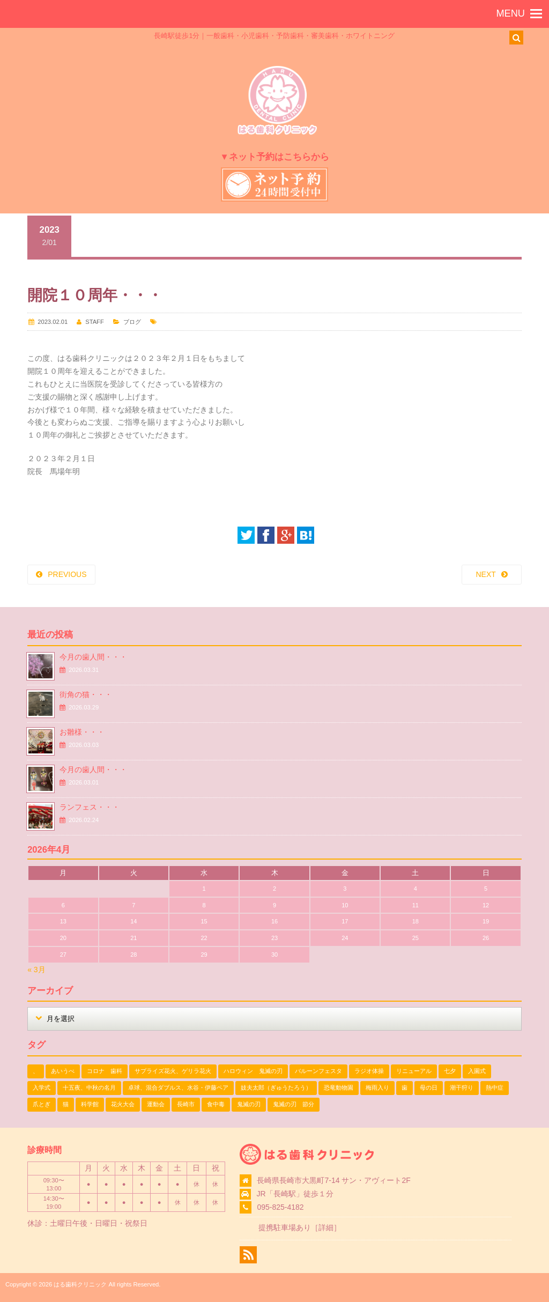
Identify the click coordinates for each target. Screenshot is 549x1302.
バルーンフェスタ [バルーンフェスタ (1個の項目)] (318, 1071)
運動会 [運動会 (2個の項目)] (156, 1104)
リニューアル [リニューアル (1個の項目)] (414, 1071)
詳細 (325, 1227)
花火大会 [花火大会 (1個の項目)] (123, 1104)
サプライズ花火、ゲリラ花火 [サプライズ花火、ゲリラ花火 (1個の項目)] (173, 1071)
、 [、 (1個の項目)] (36, 1071)
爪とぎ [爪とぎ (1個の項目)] (41, 1104)
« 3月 (36, 969)
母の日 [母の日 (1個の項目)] (428, 1087)
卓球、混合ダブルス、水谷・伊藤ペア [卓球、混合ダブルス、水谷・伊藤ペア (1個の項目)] (178, 1087)
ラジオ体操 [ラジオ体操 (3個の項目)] (369, 1071)
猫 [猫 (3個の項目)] (66, 1104)
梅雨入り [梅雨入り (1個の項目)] (377, 1087)
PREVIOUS (67, 574)
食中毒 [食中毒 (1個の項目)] (216, 1104)
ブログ (132, 322)
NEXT (485, 574)
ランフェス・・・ (90, 807)
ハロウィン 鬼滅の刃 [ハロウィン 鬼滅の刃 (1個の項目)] (253, 1071)
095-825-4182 (280, 1207)
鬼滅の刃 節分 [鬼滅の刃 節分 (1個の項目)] (293, 1104)
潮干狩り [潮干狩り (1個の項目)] (461, 1087)
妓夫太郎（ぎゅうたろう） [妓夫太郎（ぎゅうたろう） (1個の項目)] (276, 1087)
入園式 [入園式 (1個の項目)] (477, 1071)
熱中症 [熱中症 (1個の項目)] (494, 1087)
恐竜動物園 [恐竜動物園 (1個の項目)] (338, 1087)
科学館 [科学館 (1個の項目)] (90, 1104)
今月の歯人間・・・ (93, 657)
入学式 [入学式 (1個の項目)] (41, 1087)
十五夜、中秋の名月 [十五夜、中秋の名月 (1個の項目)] (89, 1087)
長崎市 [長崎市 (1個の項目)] (186, 1104)
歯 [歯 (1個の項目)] (404, 1087)
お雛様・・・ (82, 732)
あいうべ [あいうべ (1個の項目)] (63, 1071)
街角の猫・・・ (86, 694)
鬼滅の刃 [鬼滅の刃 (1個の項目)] (249, 1104)
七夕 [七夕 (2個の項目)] (450, 1071)
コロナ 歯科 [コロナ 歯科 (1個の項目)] (104, 1071)
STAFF (94, 322)
